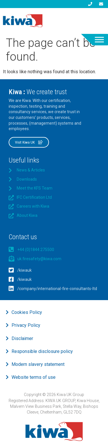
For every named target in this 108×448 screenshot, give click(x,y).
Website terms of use (34, 377)
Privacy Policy (26, 325)
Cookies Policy (27, 312)
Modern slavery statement (38, 364)
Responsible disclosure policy (42, 351)
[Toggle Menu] (99, 39)
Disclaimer (22, 338)
